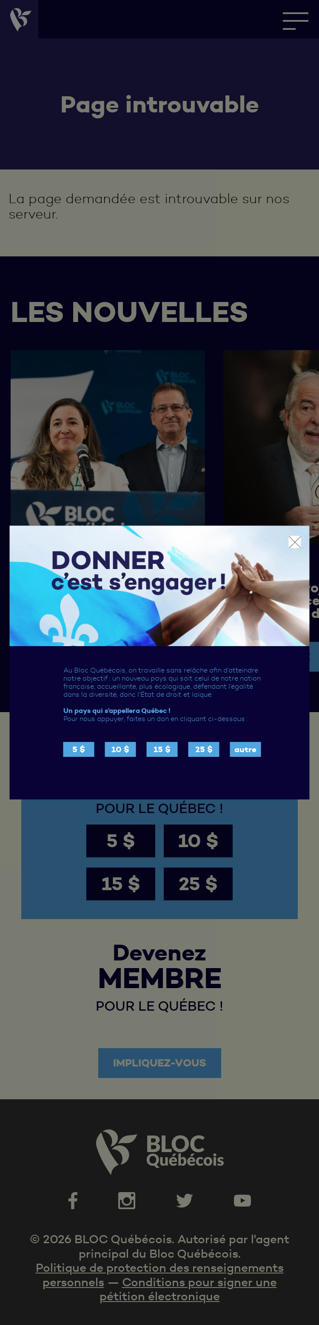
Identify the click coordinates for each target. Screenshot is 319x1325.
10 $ (120, 749)
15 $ (162, 749)
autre (245, 749)
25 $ (204, 749)
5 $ (78, 749)
